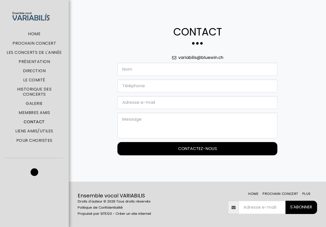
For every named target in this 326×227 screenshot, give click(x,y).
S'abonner (301, 207)
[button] (34, 172)
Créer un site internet (133, 213)
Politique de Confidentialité (100, 207)
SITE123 (106, 213)
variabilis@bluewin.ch (197, 57)
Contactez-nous (197, 149)
